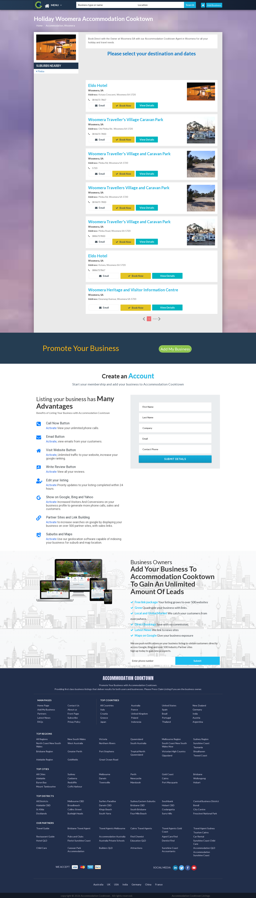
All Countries (107, 704)
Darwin (102, 777)
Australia (135, 704)
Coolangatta (168, 808)
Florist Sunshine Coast (79, 839)
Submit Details (175, 458)
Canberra (72, 777)
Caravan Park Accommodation (76, 849)
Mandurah (135, 781)
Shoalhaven (199, 750)
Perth (133, 773)
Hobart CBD (168, 804)
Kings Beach (105, 808)
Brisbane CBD (137, 804)
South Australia (138, 742)
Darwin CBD (105, 804)
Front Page (73, 712)
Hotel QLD (41, 839)
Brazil (164, 712)
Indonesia (136, 720)
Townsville (104, 781)
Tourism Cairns (201, 831)
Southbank (167, 800)
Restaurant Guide (45, 835)
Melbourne (104, 773)
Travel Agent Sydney (204, 827)
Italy (102, 708)
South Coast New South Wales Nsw (174, 744)
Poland (134, 716)
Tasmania (198, 746)
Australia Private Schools (112, 839)
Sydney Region (200, 738)
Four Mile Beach (138, 812)
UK (108, 883)
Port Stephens (106, 750)
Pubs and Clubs (75, 835)
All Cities (40, 773)
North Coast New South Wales (48, 744)
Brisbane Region (44, 750)
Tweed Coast (200, 754)
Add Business (214, 5)
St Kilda (40, 808)
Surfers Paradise (107, 800)
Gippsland (167, 754)
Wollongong (199, 777)
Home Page (43, 704)
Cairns (165, 777)
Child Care (41, 847)
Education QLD (138, 839)
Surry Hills (167, 812)
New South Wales (77, 738)
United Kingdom (139, 712)
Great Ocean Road (108, 758)
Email (100, 105)
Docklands (41, 812)
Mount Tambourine (46, 785)
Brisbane (197, 773)
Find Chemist (137, 835)
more (157, 318)
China (148, 883)
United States (169, 704)
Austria (196, 716)
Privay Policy (74, 720)
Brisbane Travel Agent (79, 827)
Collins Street (75, 808)
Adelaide (40, 777)
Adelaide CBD (43, 804)
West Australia (75, 742)
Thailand (166, 720)
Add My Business (175, 348)
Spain (165, 708)
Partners (41, 712)
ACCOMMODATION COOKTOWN (128, 677)
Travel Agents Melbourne (112, 827)
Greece (104, 716)
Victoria (103, 738)
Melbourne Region (171, 738)
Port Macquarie (170, 781)
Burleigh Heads (75, 812)
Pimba (40, 71)
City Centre (199, 808)
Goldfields (73, 758)
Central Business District (206, 800)
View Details (147, 105)
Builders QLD (106, 847)
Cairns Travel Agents (141, 827)
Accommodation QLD (204, 847)
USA (116, 883)
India (195, 712)
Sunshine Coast (201, 742)
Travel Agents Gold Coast (172, 829)
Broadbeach (74, 804)
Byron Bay (41, 781)
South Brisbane (138, 808)
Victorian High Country (173, 750)
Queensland (136, 738)
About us (72, 708)
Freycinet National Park (205, 812)
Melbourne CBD (76, 800)
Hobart (196, 781)
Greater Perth (75, 750)
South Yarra (105, 812)
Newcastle (135, 777)
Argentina (198, 720)
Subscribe (73, 716)
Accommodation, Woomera (60, 25)
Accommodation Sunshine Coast (201, 853)
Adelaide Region (44, 758)
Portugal (166, 716)
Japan (103, 720)
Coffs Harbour (75, 785)
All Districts (42, 800)
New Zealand (199, 704)
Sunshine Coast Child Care (204, 841)
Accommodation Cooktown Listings (191, 894)
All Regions (42, 738)
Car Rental (198, 835)
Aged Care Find (170, 835)
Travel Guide (42, 827)
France (134, 708)
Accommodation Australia (112, 835)
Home (39, 25)
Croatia (104, 712)
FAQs (40, 720)
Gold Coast (168, 773)
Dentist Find (168, 839)
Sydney (71, 773)
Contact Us (73, 704)
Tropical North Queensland (137, 752)
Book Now (123, 105)
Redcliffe (72, 781)
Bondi (196, 804)
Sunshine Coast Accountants (170, 849)
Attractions (136, 847)
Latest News (43, 716)
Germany (197, 708)
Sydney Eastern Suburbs (142, 800)
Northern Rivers (107, 742)
